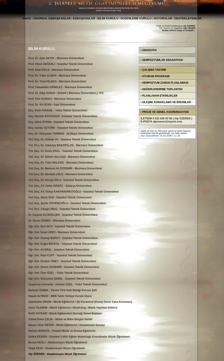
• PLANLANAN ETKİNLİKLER (159, 95)
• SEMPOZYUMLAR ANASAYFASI (162, 60)
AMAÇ (26, 18)
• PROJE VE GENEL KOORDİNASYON (165, 112)
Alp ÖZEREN (189, 26)
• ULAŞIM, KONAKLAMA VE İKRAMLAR (166, 102)
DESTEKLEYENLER (188, 18)
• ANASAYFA (149, 50)
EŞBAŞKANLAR (84, 18)
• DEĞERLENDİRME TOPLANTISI (161, 89)
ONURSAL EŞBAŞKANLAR (52, 18)
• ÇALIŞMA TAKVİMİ (153, 69)
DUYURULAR (163, 18)
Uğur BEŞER (189, 28)
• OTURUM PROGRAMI (155, 76)
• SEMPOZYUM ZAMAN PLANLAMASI (164, 82)
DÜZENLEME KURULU (135, 18)
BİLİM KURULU (107, 18)
